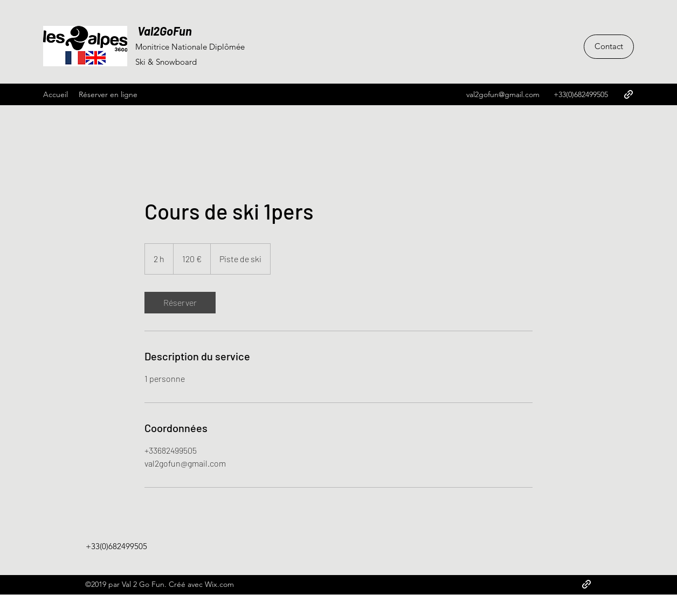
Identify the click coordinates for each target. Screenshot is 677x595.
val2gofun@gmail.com (503, 94)
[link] (180, 302)
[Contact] (609, 47)
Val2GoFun (163, 31)
